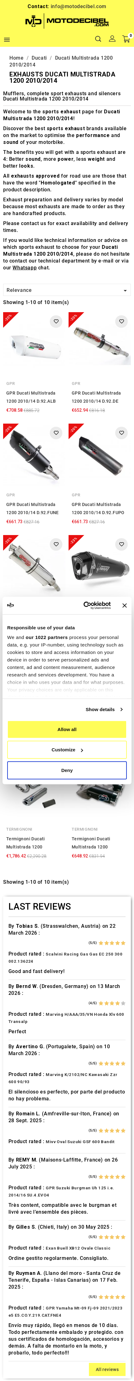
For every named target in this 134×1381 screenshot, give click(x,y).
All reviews (107, 1369)
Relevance (68, 290)
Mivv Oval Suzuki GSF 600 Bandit (80, 1141)
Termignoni (19, 829)
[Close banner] (124, 605)
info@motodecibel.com (78, 6)
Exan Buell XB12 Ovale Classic (78, 1248)
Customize (67, 749)
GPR (10, 383)
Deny (67, 770)
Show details (100, 709)
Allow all (67, 729)
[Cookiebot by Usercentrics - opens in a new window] (84, 606)
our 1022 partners (47, 637)
